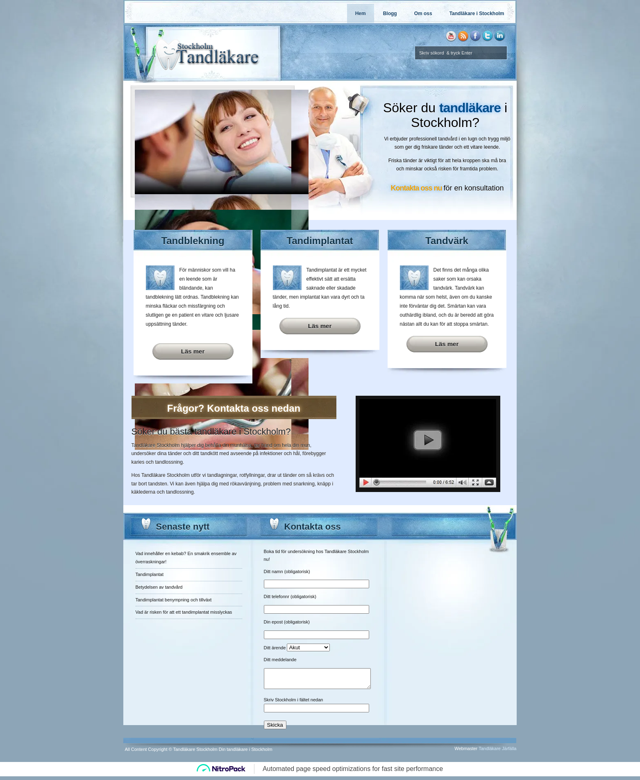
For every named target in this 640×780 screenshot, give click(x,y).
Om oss (423, 13)
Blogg (390, 13)
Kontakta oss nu (416, 188)
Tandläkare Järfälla (497, 752)
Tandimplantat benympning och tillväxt (174, 599)
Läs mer (193, 351)
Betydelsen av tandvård (159, 587)
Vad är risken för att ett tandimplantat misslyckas (184, 612)
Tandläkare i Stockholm (476, 13)
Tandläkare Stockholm (156, 445)
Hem (360, 13)
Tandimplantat (150, 574)
